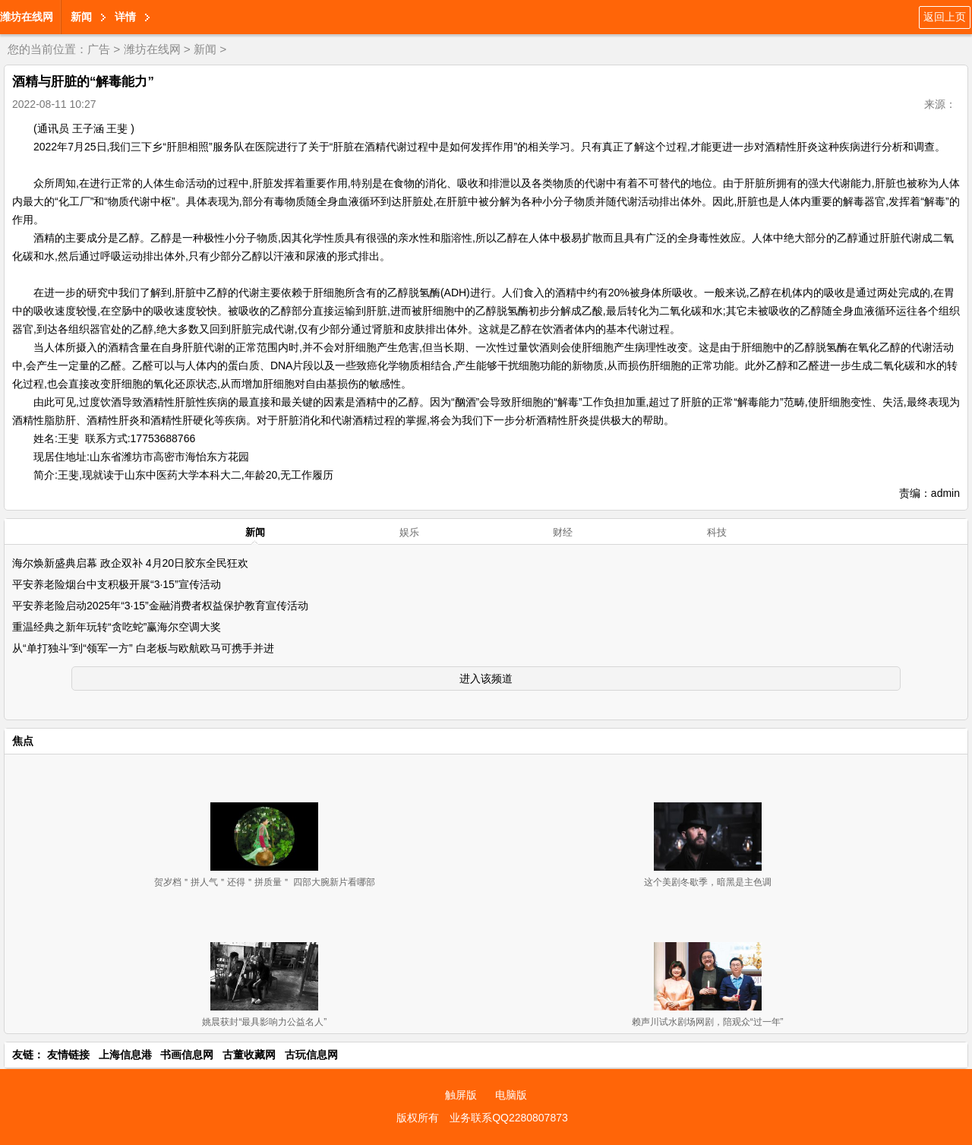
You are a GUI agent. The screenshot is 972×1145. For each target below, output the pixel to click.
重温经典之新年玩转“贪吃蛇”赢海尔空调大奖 (116, 627)
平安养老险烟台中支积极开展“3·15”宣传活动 (116, 584)
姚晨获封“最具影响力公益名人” (264, 1022)
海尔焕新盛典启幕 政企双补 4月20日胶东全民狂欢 (130, 563)
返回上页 (944, 17)
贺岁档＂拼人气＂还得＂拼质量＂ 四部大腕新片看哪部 (264, 882)
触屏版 (461, 1095)
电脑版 (511, 1095)
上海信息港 (125, 1055)
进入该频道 (486, 678)
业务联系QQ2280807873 (509, 1118)
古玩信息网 (311, 1055)
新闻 (81, 17)
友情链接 (68, 1055)
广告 (98, 49)
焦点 (22, 741)
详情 (125, 17)
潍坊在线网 (26, 17)
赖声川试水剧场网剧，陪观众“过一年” (708, 1022)
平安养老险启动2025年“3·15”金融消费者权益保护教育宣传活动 (160, 605)
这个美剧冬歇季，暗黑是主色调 (708, 882)
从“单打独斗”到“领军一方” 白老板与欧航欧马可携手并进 (143, 648)
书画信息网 (186, 1055)
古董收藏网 (249, 1055)
